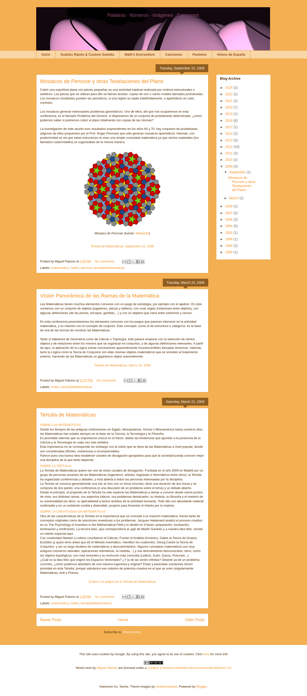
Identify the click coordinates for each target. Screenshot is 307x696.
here (206, 654)
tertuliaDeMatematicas (109, 268)
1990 (229, 252)
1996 (229, 246)
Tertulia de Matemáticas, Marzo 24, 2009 (122, 365)
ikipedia (143, 233)
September (237, 172)
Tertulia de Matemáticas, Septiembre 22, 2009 (122, 246)
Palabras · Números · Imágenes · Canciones (153, 15)
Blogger (201, 686)
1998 (229, 239)
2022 (229, 94)
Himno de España (231, 54)
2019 (229, 114)
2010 (229, 160)
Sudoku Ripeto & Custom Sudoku (87, 54)
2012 (229, 147)
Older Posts (195, 620)
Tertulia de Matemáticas (68, 415)
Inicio (45, 54)
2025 (229, 88)
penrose (86, 268)
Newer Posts (50, 620)
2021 (229, 101)
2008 (229, 206)
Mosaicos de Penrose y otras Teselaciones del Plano (101, 81)
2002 (229, 233)
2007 (229, 213)
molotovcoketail (166, 686)
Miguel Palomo (107, 668)
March (234, 198)
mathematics (60, 268)
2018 (229, 120)
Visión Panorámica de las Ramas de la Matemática (99, 296)
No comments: (105, 261)
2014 (229, 133)
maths (74, 268)
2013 (229, 140)
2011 (229, 153)
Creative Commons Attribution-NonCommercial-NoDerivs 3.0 (189, 668)
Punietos (200, 54)
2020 (229, 107)
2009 (229, 166)
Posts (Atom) (132, 632)
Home (123, 620)
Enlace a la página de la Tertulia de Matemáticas (122, 581)
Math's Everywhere (140, 54)
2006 (229, 219)
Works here (84, 668)
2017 (229, 127)
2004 (229, 226)
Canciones (173, 54)
